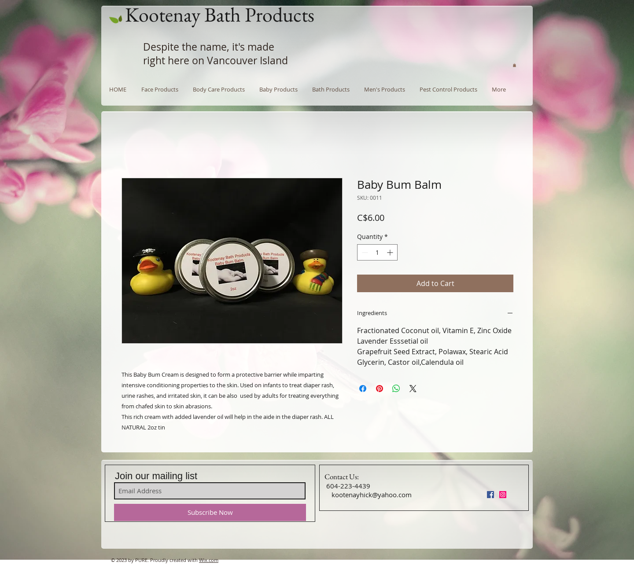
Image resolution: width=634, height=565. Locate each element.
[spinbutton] (377, 252)
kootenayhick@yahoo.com (372, 494)
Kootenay (162, 14)
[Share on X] (413, 388)
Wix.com (208, 560)
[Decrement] (363, 252)
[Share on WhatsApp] (396, 388)
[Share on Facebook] (363, 388)
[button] (514, 65)
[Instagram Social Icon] (502, 494)
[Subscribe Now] (210, 512)
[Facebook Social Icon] (490, 494)
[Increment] (390, 252)
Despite (161, 47)
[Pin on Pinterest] (379, 388)
